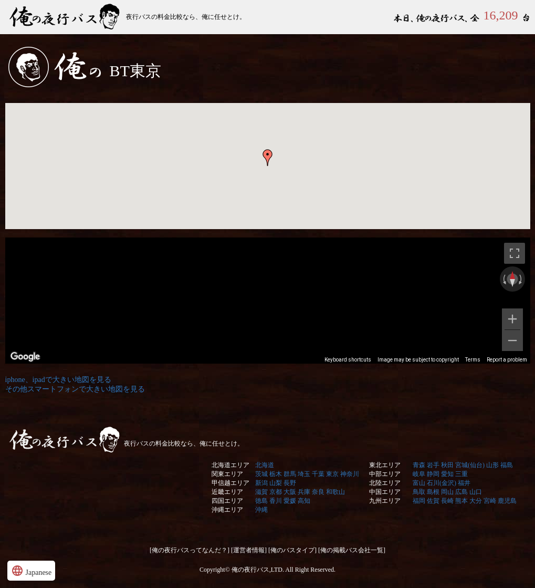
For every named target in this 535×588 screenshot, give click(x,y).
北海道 (264, 465)
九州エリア (385, 500)
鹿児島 (507, 500)
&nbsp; (267, 234)
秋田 (447, 465)
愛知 (447, 474)
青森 (419, 465)
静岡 (433, 474)
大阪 (290, 492)
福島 (506, 465)
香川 (275, 500)
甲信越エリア (230, 483)
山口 (475, 492)
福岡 (419, 500)
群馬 (290, 474)
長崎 (447, 500)
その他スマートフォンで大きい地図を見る (75, 389)
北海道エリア (230, 465)
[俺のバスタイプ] (292, 550)
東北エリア (385, 465)
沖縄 (261, 509)
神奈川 (349, 474)
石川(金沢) (441, 483)
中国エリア (385, 492)
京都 (275, 492)
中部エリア (385, 474)
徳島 (261, 500)
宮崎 (490, 500)
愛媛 (290, 500)
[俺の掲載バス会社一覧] (351, 550)
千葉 (318, 474)
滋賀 (261, 492)
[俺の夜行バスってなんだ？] (189, 550)
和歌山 (335, 492)
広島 (461, 492)
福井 (464, 483)
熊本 (461, 500)
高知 (304, 500)
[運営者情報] (249, 550)
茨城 (261, 474)
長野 (290, 483)
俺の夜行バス (65, 17)
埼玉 (304, 474)
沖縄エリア (227, 509)
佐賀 (433, 500)
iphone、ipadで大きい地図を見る (58, 380)
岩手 (433, 465)
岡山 (447, 492)
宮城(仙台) (470, 465)
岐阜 (419, 474)
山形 (492, 465)
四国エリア (227, 500)
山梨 (275, 483)
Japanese (31, 570)
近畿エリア (227, 492)
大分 (475, 500)
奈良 (318, 492)
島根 (433, 492)
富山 (419, 483)
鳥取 (419, 492)
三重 (461, 474)
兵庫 (304, 492)
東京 (332, 474)
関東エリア (227, 474)
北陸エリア (385, 483)
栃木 (275, 474)
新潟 (261, 483)
